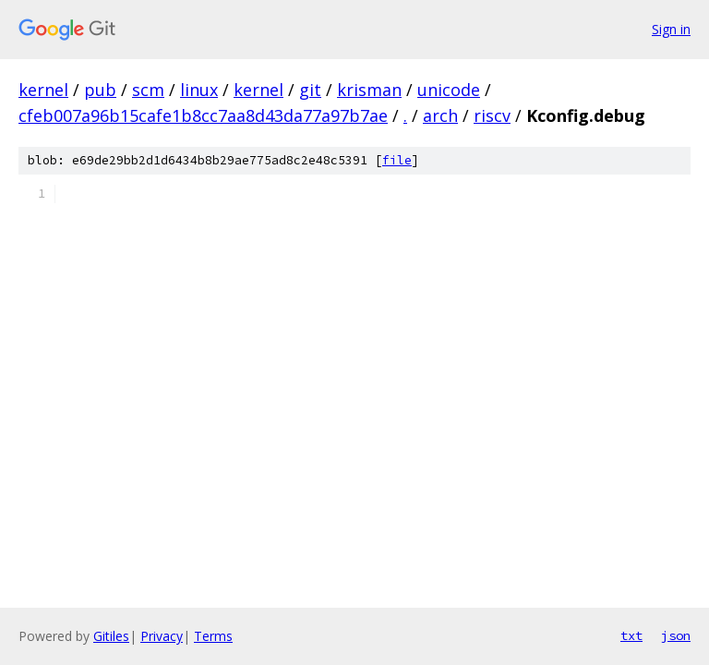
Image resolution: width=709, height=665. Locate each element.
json (676, 635)
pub (100, 90)
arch (440, 115)
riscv (492, 115)
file (397, 160)
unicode (448, 90)
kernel (43, 90)
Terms (213, 636)
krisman (369, 90)
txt (631, 635)
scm (148, 90)
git (310, 90)
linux (199, 90)
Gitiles (111, 636)
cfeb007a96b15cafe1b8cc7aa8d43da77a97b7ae (203, 115)
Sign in (671, 29)
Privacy (161, 636)
